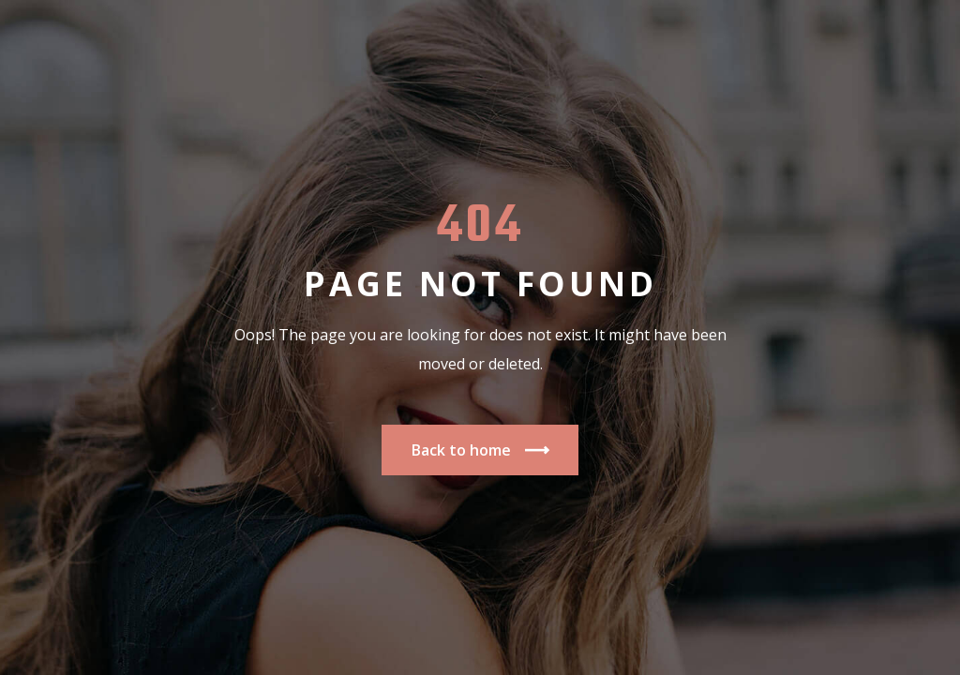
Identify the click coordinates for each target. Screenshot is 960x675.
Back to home (480, 450)
